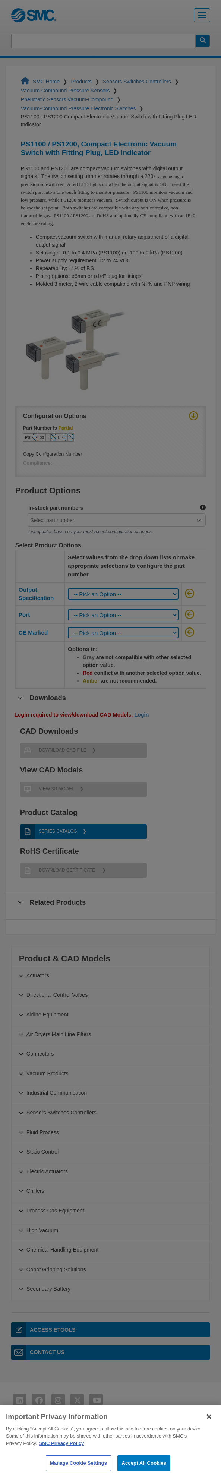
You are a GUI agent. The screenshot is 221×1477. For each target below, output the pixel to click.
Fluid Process (42, 1132)
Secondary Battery (48, 1289)
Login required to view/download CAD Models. (82, 715)
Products (82, 82)
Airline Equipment (47, 1015)
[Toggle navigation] (202, 15)
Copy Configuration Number (52, 454)
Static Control (42, 1152)
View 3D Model (47, 789)
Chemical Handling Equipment (62, 1250)
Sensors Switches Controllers (138, 82)
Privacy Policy (37, 1457)
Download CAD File (53, 750)
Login (141, 715)
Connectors (40, 1054)
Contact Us (37, 1352)
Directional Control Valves (57, 995)
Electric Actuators (47, 1171)
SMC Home (41, 82)
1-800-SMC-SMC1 (190, 1447)
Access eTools (43, 1329)
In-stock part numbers (55, 508)
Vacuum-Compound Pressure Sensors (66, 91)
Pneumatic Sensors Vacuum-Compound (68, 99)
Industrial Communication (56, 1093)
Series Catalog (48, 831)
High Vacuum (42, 1230)
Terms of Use (35, 1443)
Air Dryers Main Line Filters (58, 1034)
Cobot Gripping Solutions (56, 1269)
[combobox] (113, 520)
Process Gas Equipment (55, 1211)
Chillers (35, 1191)
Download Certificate (58, 870)
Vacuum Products (47, 1073)
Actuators (37, 975)
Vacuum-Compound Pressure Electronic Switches (79, 108)
